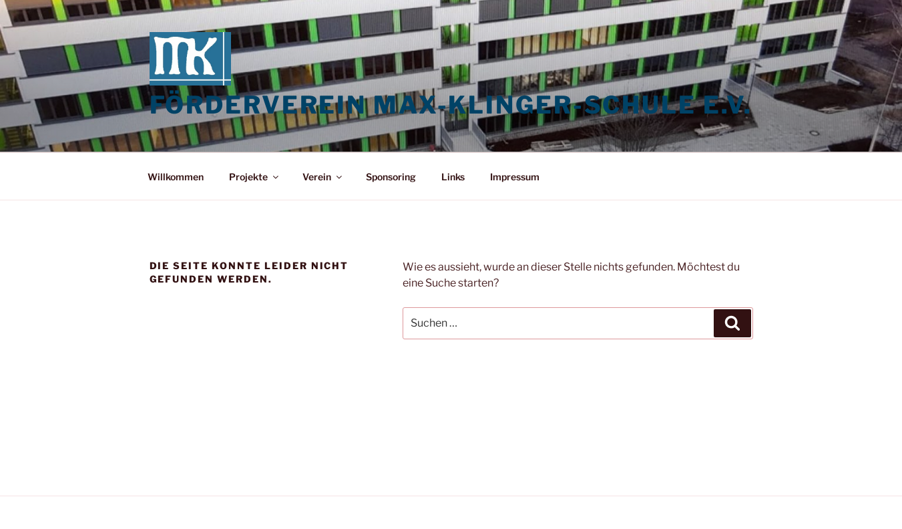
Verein (323, 176)
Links (453, 176)
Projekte (254, 176)
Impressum (514, 176)
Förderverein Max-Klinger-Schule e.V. (451, 105)
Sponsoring (391, 176)
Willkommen (176, 176)
